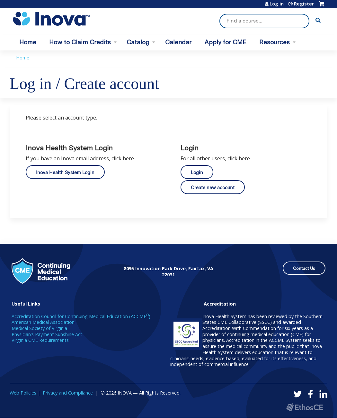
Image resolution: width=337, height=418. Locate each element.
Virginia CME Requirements (40, 340)
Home (27, 42)
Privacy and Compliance (68, 393)
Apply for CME (225, 42)
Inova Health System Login (65, 172)
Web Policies (23, 393)
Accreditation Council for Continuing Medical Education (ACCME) (81, 316)
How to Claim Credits (80, 42)
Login (197, 172)
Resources (274, 42)
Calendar (178, 42)
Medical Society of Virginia (39, 328)
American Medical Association (43, 322)
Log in (277, 4)
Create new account (213, 187)
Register (304, 4)
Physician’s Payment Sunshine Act (47, 334)
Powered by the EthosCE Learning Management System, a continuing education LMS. (304, 407)
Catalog (138, 42)
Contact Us (304, 268)
